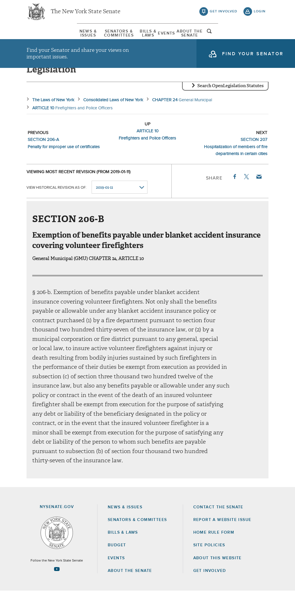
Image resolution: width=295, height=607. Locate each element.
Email (258, 192)
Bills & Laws (152, 37)
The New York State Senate (85, 14)
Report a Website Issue (222, 536)
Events (183, 37)
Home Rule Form (214, 549)
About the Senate (130, 587)
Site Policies (209, 562)
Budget (117, 562)
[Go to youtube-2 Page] (57, 585)
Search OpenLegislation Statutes (230, 102)
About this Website (217, 574)
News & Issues (44, 37)
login (260, 14)
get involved (223, 14)
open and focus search (260, 38)
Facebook (234, 192)
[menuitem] (44, 37)
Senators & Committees (98, 37)
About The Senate (222, 37)
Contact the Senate (218, 523)
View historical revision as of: (56, 203)
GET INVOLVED (209, 587)
